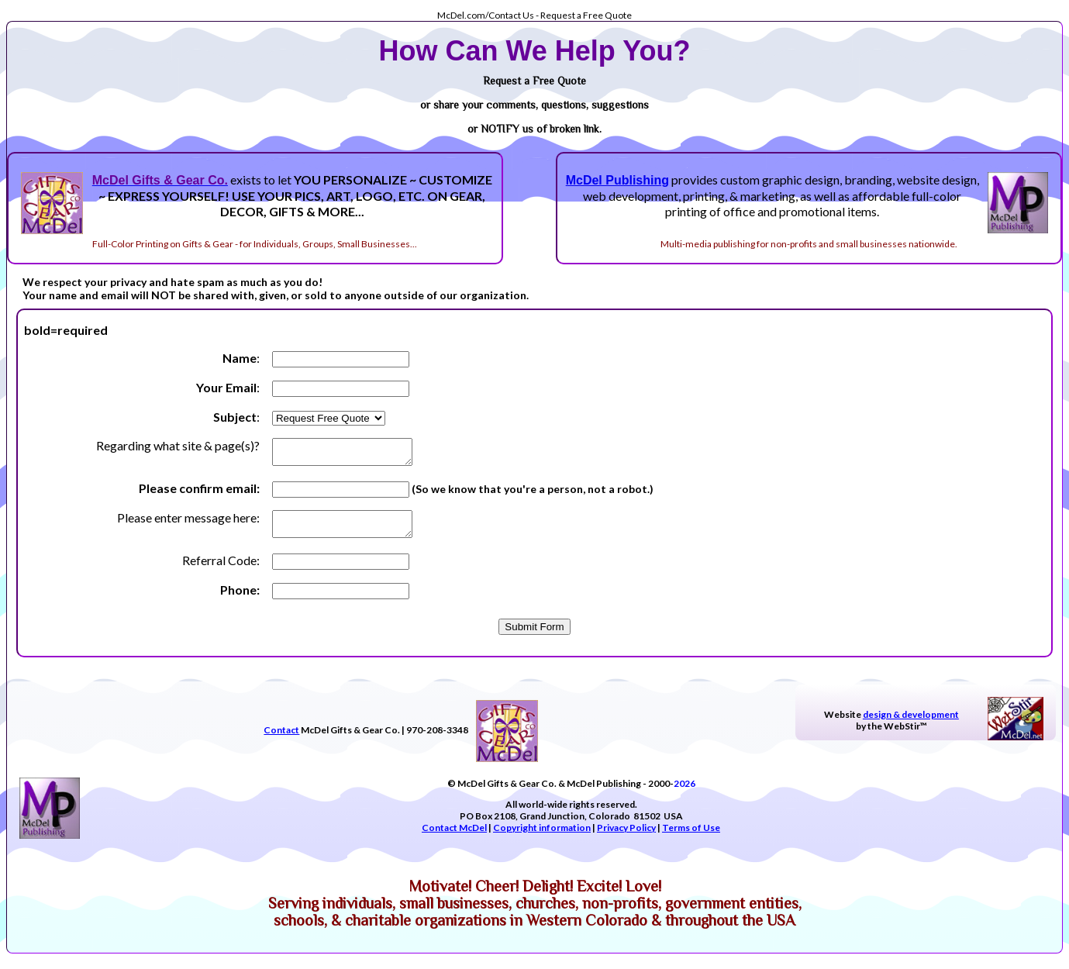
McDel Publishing (617, 180)
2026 (684, 792)
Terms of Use (691, 837)
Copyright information (542, 837)
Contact (281, 739)
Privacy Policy (626, 837)
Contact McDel (454, 837)
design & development (911, 723)
